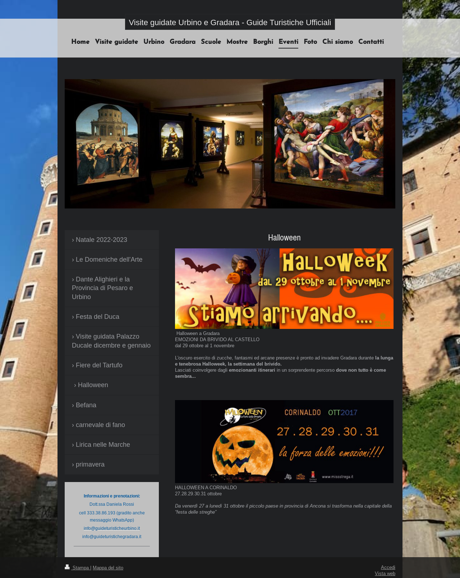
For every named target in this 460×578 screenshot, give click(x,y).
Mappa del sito (108, 567)
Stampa (77, 567)
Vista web (385, 573)
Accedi (388, 567)
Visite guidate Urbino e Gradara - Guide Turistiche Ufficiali (230, 22)
